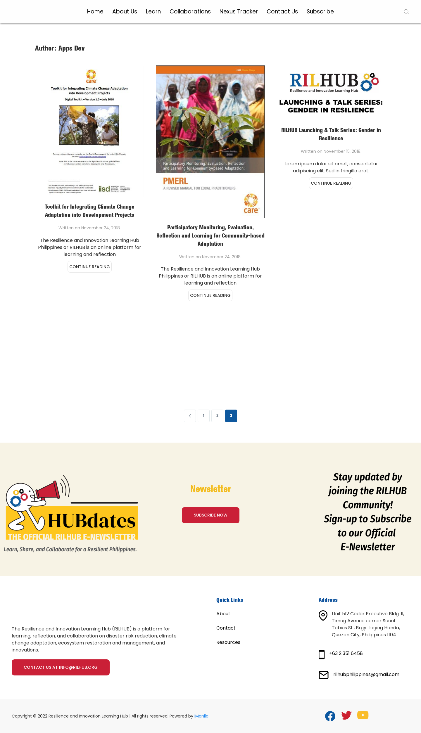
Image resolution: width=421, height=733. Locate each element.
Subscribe (320, 11)
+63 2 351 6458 (346, 653)
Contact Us (282, 11)
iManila (201, 716)
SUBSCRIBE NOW (210, 515)
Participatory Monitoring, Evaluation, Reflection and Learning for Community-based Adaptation (210, 236)
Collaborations (190, 11)
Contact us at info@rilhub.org (61, 667)
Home (95, 11)
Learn (153, 11)
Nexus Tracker (239, 11)
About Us (124, 11)
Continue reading (89, 267)
